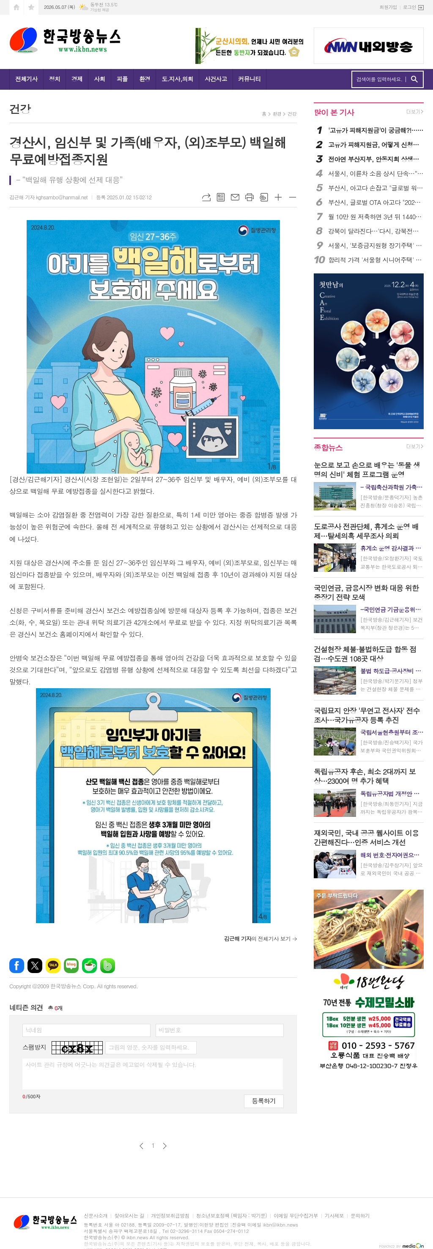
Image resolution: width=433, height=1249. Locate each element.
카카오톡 (53, 965)
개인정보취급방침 (170, 1216)
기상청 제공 (99, 10)
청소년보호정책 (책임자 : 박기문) (231, 1216)
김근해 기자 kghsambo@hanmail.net (48, 197)
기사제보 (334, 1216)
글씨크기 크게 (278, 197)
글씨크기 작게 (292, 197)
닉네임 (33, 1030)
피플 (122, 78)
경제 (76, 78)
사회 (99, 78)
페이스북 (16, 965)
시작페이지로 (16, 7)
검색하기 (414, 79)
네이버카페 (89, 965)
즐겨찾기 (31, 7)
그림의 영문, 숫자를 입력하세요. (148, 1047)
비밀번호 (170, 1030)
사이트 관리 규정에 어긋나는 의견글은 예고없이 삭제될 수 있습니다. (110, 1064)
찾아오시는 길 (129, 1216)
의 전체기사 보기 (257, 939)
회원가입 (388, 7)
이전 (141, 1146)
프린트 (249, 197)
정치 (54, 78)
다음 (165, 1146)
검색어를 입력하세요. (379, 79)
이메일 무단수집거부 (296, 1216)
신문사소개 (95, 1216)
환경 (144, 78)
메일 (235, 197)
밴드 (107, 965)
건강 (292, 113)
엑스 (34, 965)
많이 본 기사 (334, 112)
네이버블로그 (71, 965)
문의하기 (360, 1216)
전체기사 (26, 78)
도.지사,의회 (177, 78)
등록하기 (264, 1100)
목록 (220, 197)
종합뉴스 (328, 447)
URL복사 (206, 197)
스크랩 (264, 197)
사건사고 (216, 78)
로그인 (409, 7)
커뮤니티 (249, 78)
